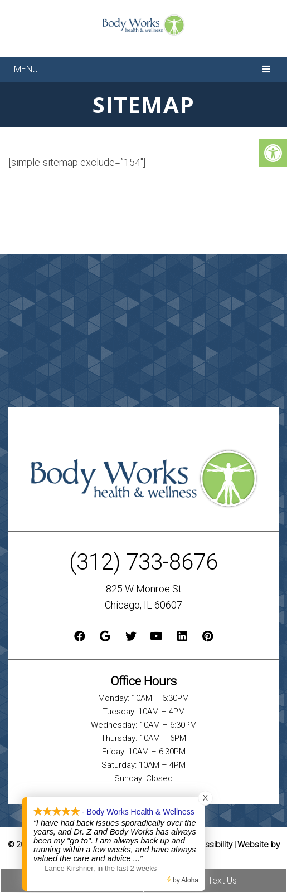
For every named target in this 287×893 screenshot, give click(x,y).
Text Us (215, 880)
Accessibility (208, 845)
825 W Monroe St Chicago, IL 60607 (143, 597)
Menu (26, 69)
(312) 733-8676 (143, 562)
